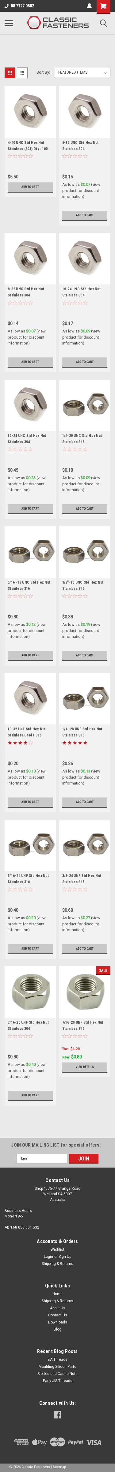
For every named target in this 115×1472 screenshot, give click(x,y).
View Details (85, 1067)
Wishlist (57, 1249)
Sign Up (65, 1256)
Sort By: (43, 72)
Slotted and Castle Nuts (57, 1374)
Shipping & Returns (57, 1264)
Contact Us (57, 1315)
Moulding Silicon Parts (57, 1366)
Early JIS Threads (57, 1381)
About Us (57, 1308)
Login (48, 1256)
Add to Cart (30, 187)
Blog (57, 1329)
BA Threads (57, 1359)
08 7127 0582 (19, 5)
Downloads (57, 1322)
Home (57, 1294)
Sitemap (59, 1467)
